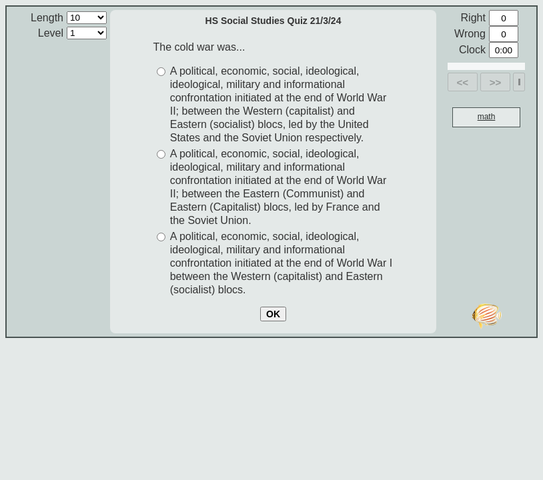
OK (273, 314)
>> (496, 82)
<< (463, 82)
